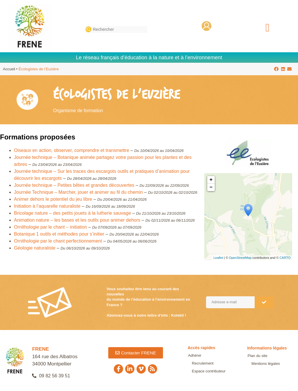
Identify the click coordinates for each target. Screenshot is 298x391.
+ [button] (211, 179)
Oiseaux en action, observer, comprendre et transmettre (71, 150)
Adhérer (194, 359)
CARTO (284, 257)
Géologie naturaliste (34, 247)
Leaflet (218, 257)
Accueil (9, 69)
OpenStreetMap (240, 257)
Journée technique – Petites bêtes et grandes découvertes (74, 185)
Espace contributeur (204, 367)
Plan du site (257, 356)
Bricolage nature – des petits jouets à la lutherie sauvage (72, 213)
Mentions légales (261, 363)
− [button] (211, 187)
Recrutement (212, 359)
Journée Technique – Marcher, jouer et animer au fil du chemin (78, 192)
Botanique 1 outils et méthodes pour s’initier (59, 234)
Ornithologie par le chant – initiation (50, 227)
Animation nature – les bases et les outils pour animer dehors (77, 220)
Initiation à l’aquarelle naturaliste (47, 206)
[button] (267, 27)
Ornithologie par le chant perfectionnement (58, 240)
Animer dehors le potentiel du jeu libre (53, 199)
